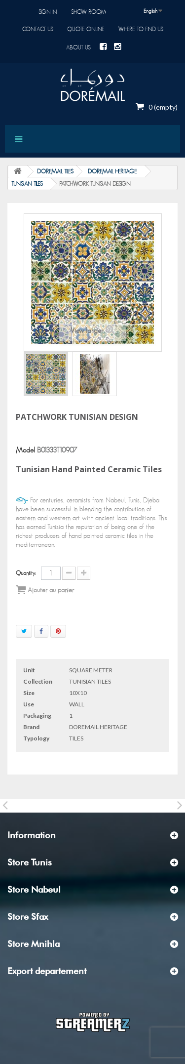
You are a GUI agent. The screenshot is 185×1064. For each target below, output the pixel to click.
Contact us (37, 29)
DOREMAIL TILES (55, 171)
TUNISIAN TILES (27, 184)
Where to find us (140, 29)
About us (78, 47)
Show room (88, 12)
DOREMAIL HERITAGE (112, 171)
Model (25, 450)
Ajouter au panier (45, 589)
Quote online (86, 29)
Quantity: (26, 573)
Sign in (47, 12)
